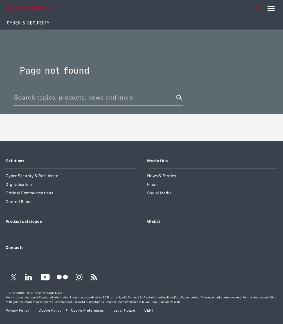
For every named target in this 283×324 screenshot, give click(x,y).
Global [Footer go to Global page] (153, 221)
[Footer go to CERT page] (149, 310)
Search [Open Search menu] (259, 8)
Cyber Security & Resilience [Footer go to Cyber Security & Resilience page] (32, 176)
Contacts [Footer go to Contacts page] (14, 247)
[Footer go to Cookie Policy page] (50, 310)
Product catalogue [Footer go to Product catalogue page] (24, 221)
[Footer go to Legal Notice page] (124, 310)
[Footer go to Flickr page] (62, 278)
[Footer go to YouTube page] (45, 278)
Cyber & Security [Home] (28, 23)
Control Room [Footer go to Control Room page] (19, 201)
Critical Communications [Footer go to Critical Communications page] (29, 193)
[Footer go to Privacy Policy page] (18, 310)
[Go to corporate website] (28, 8)
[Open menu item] (271, 8)
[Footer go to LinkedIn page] (28, 278)
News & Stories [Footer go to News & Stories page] (161, 176)
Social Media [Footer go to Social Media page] (159, 193)
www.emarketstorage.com (223, 297)
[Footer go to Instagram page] (79, 278)
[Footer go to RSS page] (94, 278)
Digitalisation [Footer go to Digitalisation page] (19, 184)
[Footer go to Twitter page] (11, 278)
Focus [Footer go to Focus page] (152, 184)
